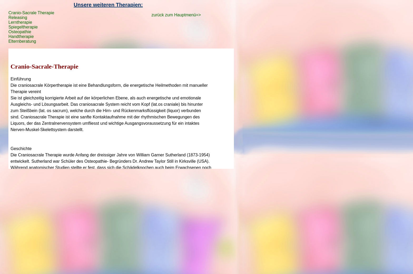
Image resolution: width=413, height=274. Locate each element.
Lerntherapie (20, 22)
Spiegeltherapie (23, 27)
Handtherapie (21, 36)
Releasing (17, 17)
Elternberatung (22, 41)
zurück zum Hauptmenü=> (176, 15)
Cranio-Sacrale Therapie (31, 13)
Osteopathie (19, 32)
